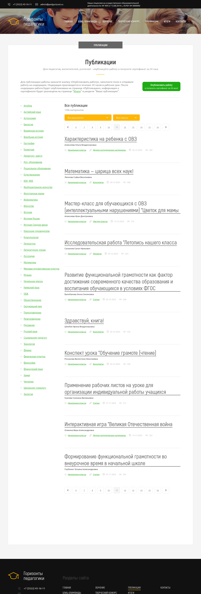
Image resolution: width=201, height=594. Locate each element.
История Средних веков (36, 224)
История (28, 212)
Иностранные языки (34, 193)
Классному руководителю (37, 230)
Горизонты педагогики (34, 21)
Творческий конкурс (129, 21)
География (29, 143)
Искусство (29, 205)
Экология (28, 394)
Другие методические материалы (109, 150)
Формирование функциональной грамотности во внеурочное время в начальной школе (116, 459)
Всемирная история (34, 130)
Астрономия (30, 118)
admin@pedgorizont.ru (49, 4)
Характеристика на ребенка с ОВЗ (101, 138)
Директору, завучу (33, 155)
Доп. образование (33, 162)
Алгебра (28, 105)
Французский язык (33, 368)
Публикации (151, 21)
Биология (28, 124)
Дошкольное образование (37, 168)
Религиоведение (32, 318)
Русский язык (30, 331)
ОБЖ (26, 293)
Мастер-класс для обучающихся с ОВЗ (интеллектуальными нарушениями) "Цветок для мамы (122, 206)
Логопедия (29, 256)
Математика (30, 262)
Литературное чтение (35, 249)
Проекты (97, 253)
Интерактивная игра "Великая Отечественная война (118, 423)
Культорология (31, 237)
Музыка (28, 274)
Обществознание (32, 299)
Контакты (181, 21)
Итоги (167, 21)
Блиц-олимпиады (87, 21)
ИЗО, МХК (28, 180)
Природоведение (32, 312)
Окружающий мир (33, 306)
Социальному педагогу (35, 337)
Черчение (29, 381)
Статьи (96, 299)
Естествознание (32, 174)
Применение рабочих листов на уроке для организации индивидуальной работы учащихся (115, 388)
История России (32, 218)
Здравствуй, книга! (84, 320)
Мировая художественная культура (41, 268)
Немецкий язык (31, 287)
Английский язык (32, 111)
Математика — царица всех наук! (99, 170)
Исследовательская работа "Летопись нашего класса (121, 242)
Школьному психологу (35, 387)
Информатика (31, 199)
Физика (27, 350)
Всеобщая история (33, 136)
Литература (29, 243)
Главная (68, 21)
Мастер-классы (100, 221)
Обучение (107, 21)
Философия (29, 362)
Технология (29, 343)
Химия (27, 375)
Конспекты (98, 182)
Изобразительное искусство (38, 187)
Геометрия (29, 149)
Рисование (29, 325)
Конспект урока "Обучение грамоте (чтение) (110, 352)
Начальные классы (33, 281)
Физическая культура (34, 356)
